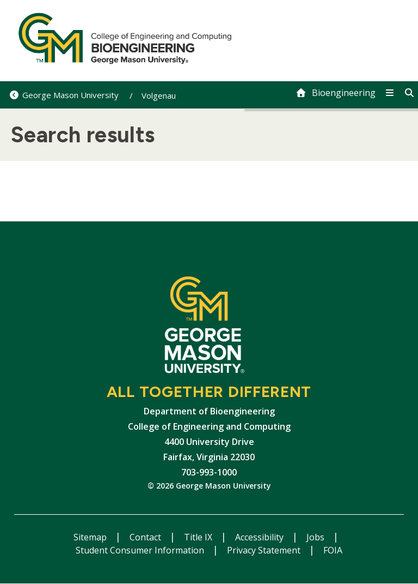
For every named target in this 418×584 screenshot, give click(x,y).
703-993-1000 (209, 472)
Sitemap (91, 537)
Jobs (316, 537)
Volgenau (159, 95)
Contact (146, 537)
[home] (335, 93)
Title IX (199, 537)
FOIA (332, 550)
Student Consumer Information (141, 550)
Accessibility (260, 537)
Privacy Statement (265, 550)
